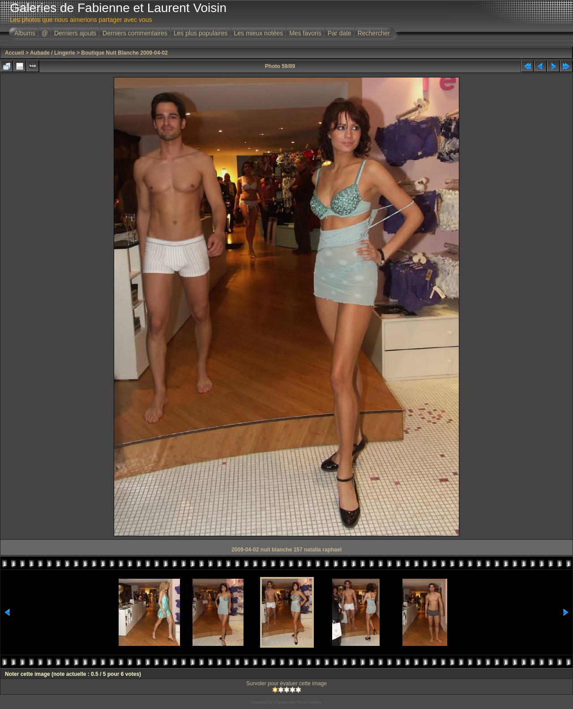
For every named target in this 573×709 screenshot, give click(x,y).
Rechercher (374, 33)
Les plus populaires (201, 33)
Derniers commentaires (135, 33)
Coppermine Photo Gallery (297, 702)
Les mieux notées (258, 33)
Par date (339, 33)
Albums (24, 33)
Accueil (14, 53)
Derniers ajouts (75, 33)
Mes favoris (305, 33)
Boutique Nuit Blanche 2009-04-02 (124, 53)
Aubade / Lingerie (52, 53)
